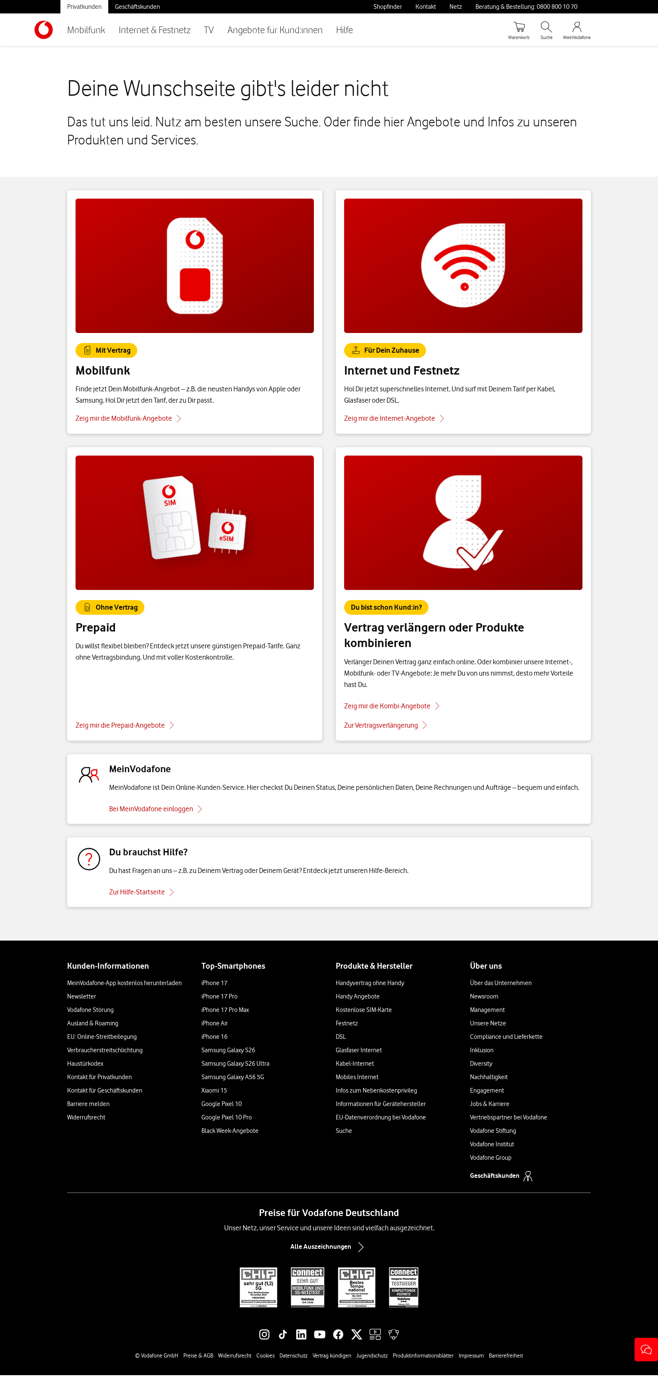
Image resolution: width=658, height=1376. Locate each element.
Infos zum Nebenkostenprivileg (376, 1091)
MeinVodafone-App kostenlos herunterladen (124, 984)
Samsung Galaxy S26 (228, 1051)
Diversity (481, 1064)
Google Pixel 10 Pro (226, 1118)
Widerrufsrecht (86, 1118)
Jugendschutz (372, 1356)
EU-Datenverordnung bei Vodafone (381, 1118)
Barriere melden (88, 1105)
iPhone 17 (214, 984)
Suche (344, 1131)
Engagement (487, 1091)
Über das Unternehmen (501, 984)
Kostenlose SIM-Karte (364, 1010)
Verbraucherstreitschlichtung (105, 1051)
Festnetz (347, 1024)
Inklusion (482, 1051)
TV (209, 29)
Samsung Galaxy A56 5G (232, 1078)
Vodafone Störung (90, 1010)
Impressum (471, 1356)
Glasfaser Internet (359, 1051)
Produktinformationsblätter (423, 1356)
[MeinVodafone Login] (577, 29)
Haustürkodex (85, 1064)
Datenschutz (293, 1356)
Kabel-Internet (355, 1064)
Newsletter (81, 997)
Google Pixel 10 (221, 1105)
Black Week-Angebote (229, 1131)
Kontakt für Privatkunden (99, 1078)
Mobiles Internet (357, 1078)
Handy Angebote (358, 997)
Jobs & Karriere (489, 1105)
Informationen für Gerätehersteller (381, 1105)
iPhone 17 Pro (219, 997)
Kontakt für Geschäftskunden (104, 1091)
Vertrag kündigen (332, 1356)
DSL (341, 1037)
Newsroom (484, 997)
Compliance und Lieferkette (506, 1037)
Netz (455, 6)
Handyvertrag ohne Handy (370, 984)
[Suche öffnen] (546, 29)
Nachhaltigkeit (489, 1078)
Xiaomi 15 (214, 1091)
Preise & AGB (198, 1356)
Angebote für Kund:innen (275, 29)
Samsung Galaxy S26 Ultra (235, 1064)
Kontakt (425, 6)
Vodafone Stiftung (493, 1131)
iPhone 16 (214, 1037)
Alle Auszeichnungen (329, 1248)
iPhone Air (214, 1024)
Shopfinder (387, 6)
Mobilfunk (86, 29)
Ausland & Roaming (92, 1024)
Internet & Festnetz (155, 29)
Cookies (265, 1356)
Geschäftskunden (137, 6)
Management (487, 1010)
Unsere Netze (488, 1024)
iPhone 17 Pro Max (225, 1010)
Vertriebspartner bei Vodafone (508, 1118)
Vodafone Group (491, 1158)
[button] (646, 1349)
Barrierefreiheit (506, 1356)
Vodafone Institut (492, 1145)
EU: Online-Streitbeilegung (102, 1037)
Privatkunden (84, 6)
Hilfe (344, 29)
